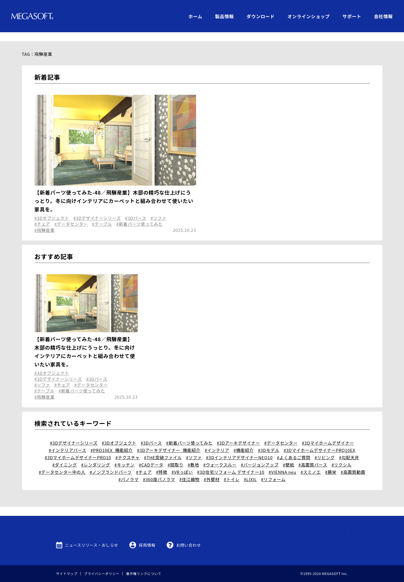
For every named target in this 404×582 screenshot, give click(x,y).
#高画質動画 (353, 463)
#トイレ (232, 470)
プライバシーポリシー (102, 573)
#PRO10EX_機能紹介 (112, 441)
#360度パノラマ (159, 470)
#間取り (175, 456)
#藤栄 (331, 463)
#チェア (42, 215)
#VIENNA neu (282, 463)
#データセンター (71, 215)
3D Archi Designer (115, 172)
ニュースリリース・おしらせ (91, 545)
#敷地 (193, 456)
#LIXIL (250, 470)
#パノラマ (128, 470)
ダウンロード (261, 16)
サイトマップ (66, 573)
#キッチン (124, 456)
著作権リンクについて (143, 573)
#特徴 (161, 463)
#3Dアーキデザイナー (238, 434)
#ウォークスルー (220, 456)
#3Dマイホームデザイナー (328, 434)
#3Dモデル (268, 441)
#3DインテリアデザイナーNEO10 (239, 448)
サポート (352, 16)
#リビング (325, 448)
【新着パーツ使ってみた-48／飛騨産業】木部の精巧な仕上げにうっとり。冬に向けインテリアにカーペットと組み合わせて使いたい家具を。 (114, 192)
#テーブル (102, 215)
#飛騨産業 (45, 221)
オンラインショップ (308, 16)
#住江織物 (189, 470)
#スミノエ (310, 463)
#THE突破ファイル (163, 448)
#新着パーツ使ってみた (139, 215)
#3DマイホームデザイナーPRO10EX (319, 441)
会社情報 (383, 16)
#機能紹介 (243, 441)
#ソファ (158, 209)
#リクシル (341, 456)
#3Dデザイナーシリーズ (97, 209)
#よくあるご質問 (293, 448)
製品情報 (224, 16)
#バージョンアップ (260, 456)
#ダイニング (64, 456)
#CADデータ (151, 456)
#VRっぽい (182, 463)
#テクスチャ (127, 448)
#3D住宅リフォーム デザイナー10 (231, 463)
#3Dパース (135, 209)
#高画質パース (313, 456)
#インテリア (217, 441)
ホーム (195, 16)
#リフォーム (273, 470)
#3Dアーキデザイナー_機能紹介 (168, 441)
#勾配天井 (349, 448)
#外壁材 (211, 470)
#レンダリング (95, 456)
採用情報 (147, 545)
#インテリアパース (67, 441)
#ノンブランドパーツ (111, 463)
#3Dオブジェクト (52, 209)
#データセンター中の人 (62, 463)
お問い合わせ (188, 545)
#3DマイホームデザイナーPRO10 (78, 448)
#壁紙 (288, 456)
